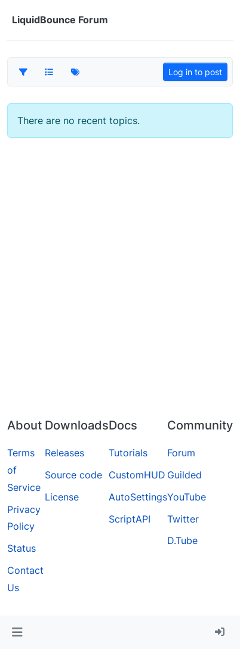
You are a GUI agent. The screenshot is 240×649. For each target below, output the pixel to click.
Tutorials (128, 453)
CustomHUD (137, 475)
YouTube (186, 497)
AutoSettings (138, 497)
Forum (181, 453)
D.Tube (182, 540)
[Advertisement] (120, 283)
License (62, 497)
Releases (64, 453)
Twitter (183, 519)
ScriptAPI (129, 519)
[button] (17, 632)
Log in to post (195, 72)
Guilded (184, 475)
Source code (73, 475)
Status (21, 548)
